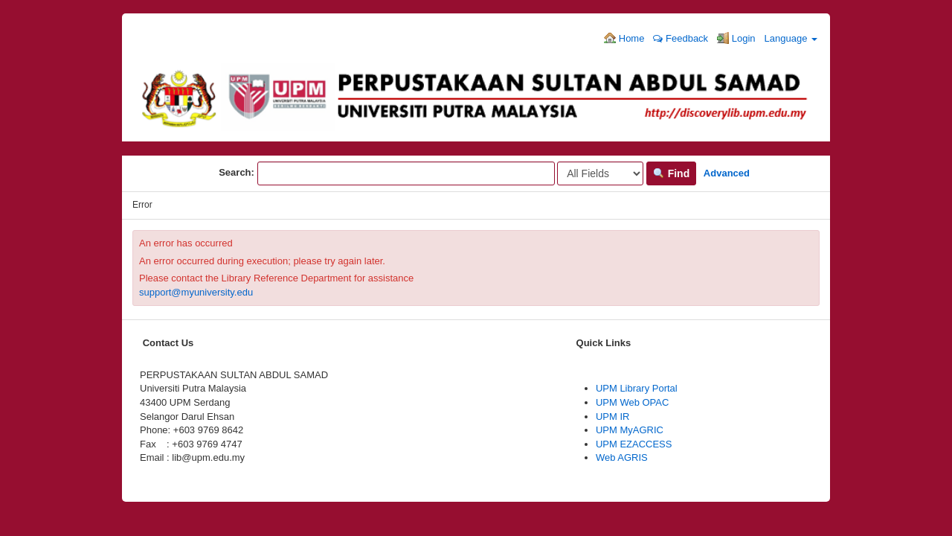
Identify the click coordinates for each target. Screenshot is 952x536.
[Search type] (600, 173)
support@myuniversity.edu (196, 292)
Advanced (727, 173)
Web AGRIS (622, 457)
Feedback (680, 38)
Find (671, 173)
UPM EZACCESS (634, 444)
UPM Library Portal (637, 388)
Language (791, 38)
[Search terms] (406, 173)
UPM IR (613, 416)
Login (736, 38)
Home (624, 38)
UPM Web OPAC (632, 402)
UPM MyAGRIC (629, 430)
